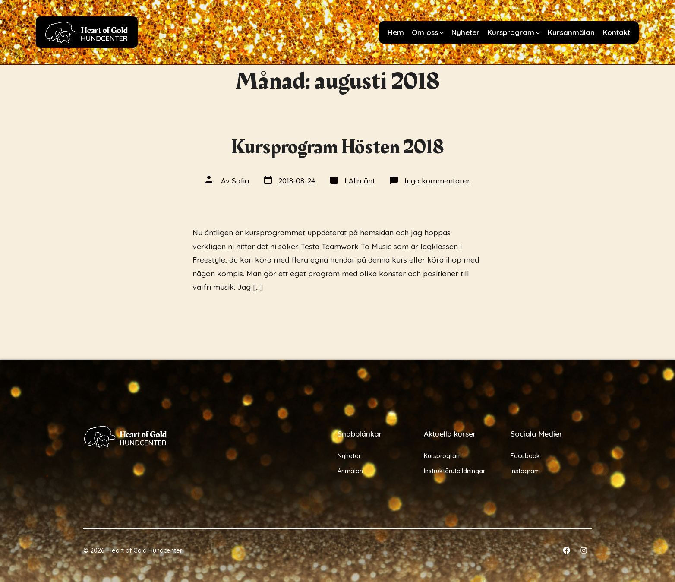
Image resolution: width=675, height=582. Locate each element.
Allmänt (362, 180)
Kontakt (616, 32)
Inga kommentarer (437, 180)
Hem (396, 32)
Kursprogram (513, 32)
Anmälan (350, 471)
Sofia (240, 180)
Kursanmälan (571, 32)
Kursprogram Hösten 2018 (337, 147)
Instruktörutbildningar (454, 471)
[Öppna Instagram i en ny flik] (583, 550)
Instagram (525, 471)
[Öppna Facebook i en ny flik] (566, 550)
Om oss (428, 32)
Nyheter (465, 32)
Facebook (525, 456)
